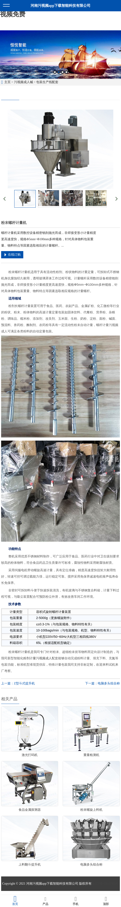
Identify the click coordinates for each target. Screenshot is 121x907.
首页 (15, 901)
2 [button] (58, 72)
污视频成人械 (23, 82)
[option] (60, 54)
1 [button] (55, 72)
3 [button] (62, 72)
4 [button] (66, 72)
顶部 (106, 901)
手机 (76, 901)
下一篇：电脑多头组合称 (102, 683)
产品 (45, 901)
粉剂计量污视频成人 (37, 658)
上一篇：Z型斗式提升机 (18, 683)
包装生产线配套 (47, 82)
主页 (7, 82)
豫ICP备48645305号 (105, 883)
